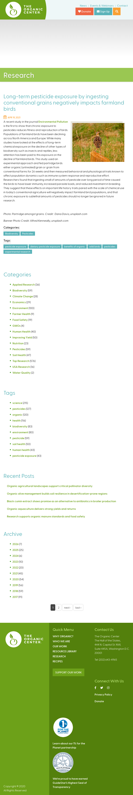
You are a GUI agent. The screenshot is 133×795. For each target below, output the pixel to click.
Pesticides (27, 233)
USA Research (21, 366)
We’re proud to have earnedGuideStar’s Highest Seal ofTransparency (70, 782)
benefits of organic (74, 246)
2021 (15, 573)
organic (17, 414)
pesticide (18, 438)
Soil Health (19, 355)
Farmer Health (21, 313)
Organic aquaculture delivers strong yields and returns (41, 508)
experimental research (17, 251)
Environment (20, 308)
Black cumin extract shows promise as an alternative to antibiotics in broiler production (61, 501)
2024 (15, 555)
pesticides (109, 246)
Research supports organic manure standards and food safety (46, 516)
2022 (15, 567)
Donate (84, 11)
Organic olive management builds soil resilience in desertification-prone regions (57, 493)
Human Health (21, 331)
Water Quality (21, 372)
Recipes (58, 661)
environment (20, 432)
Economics (19, 302)
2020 (15, 579)
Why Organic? (63, 636)
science (17, 402)
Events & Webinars (102, 5)
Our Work (60, 646)
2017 (15, 596)
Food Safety (20, 319)
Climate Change (22, 296)
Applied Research (23, 284)
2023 (15, 561)
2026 (15, 544)
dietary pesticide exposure (45, 246)
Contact (122, 5)
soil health (18, 444)
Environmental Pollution (53, 121)
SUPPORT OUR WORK (68, 672)
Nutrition (18, 343)
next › (67, 607)
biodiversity (19, 426)
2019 (15, 585)
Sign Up (103, 11)
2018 (15, 591)
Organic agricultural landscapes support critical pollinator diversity (49, 486)
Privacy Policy (103, 694)
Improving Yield (22, 337)
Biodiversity (11, 233)
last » (78, 607)
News (83, 5)
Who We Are (61, 641)
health (16, 420)
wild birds (94, 246)
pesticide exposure (15, 246)
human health (21, 449)
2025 (15, 549)
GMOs (16, 325)
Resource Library (65, 651)
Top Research (20, 360)
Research (59, 656)
